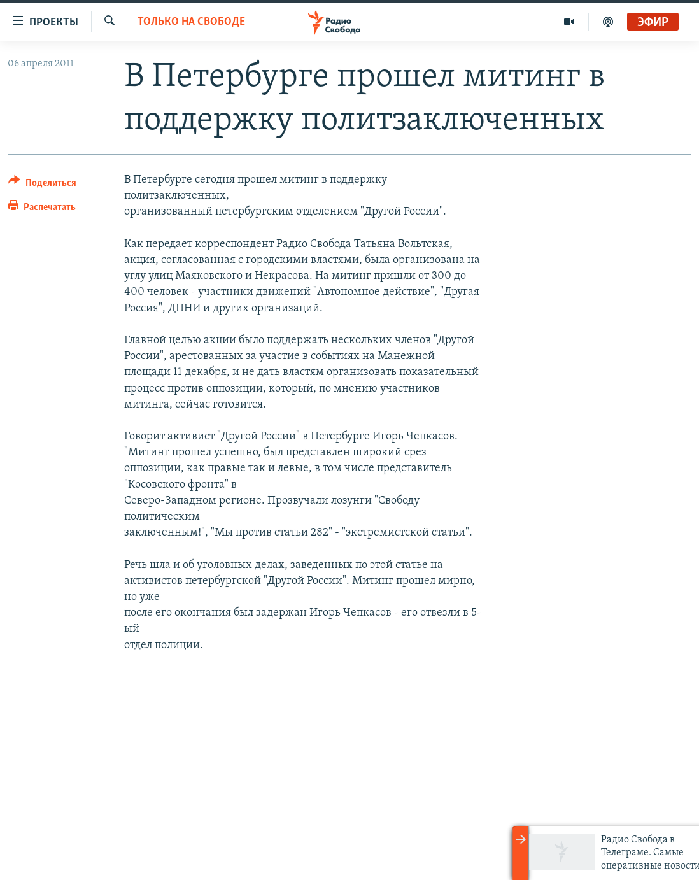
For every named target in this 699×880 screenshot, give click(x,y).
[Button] (42, 185)
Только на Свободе (191, 22)
